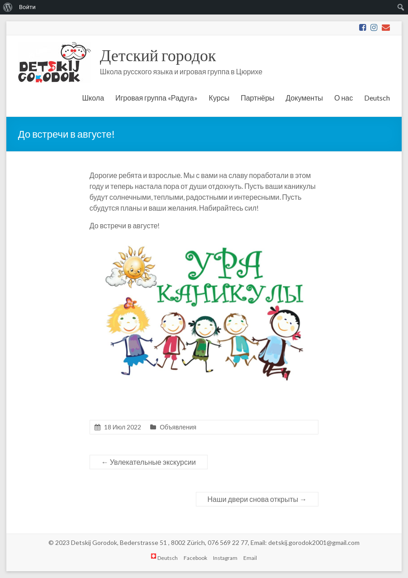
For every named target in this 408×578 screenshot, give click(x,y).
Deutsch (377, 97)
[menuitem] (8, 7)
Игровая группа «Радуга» (156, 97)
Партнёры (257, 97)
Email (250, 557)
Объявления (178, 427)
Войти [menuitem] (27, 7)
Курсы (219, 97)
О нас (343, 97)
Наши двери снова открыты (257, 499)
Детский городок (158, 55)
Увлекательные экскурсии (148, 462)
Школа (93, 97)
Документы (304, 97)
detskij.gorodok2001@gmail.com (314, 542)
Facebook (195, 557)
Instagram (225, 557)
